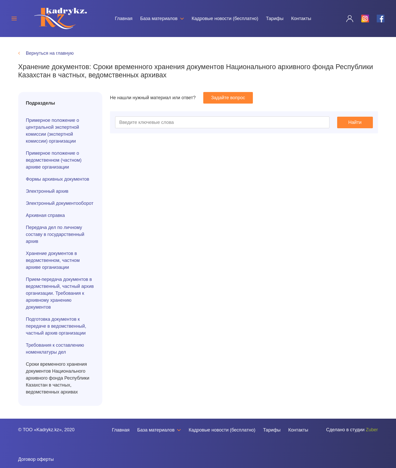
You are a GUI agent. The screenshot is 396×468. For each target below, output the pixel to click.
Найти (354, 122)
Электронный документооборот (60, 203)
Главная (124, 18)
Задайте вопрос (228, 97)
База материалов (162, 18)
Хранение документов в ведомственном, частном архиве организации (53, 260)
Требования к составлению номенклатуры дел (55, 349)
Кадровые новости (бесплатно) (225, 18)
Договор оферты (36, 459)
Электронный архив (47, 191)
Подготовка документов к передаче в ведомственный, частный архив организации (56, 326)
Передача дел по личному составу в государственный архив (55, 234)
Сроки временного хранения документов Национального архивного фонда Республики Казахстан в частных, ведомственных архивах (57, 378)
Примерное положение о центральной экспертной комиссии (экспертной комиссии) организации (52, 131)
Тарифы (274, 18)
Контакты (301, 18)
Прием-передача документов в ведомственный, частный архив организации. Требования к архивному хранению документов (60, 293)
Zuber (372, 429)
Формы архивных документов (57, 179)
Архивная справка (45, 215)
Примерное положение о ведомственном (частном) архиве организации (54, 160)
